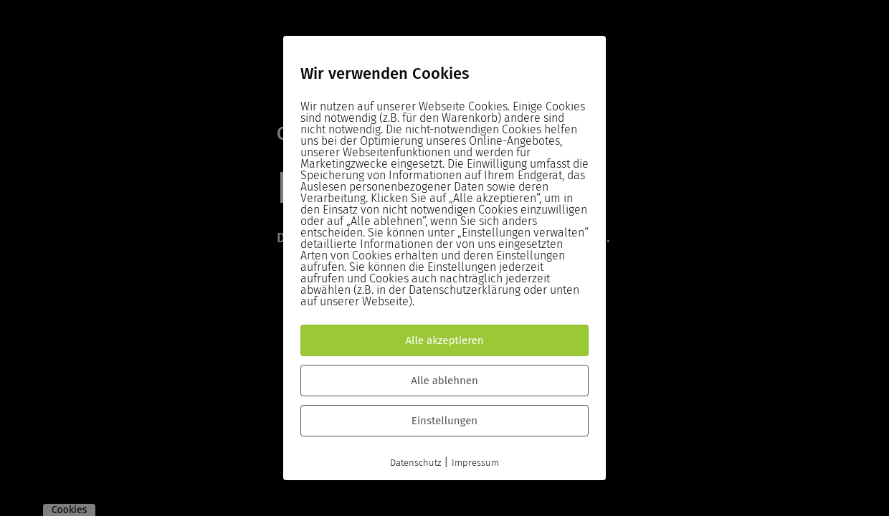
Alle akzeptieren (445, 340)
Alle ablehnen (444, 380)
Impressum (475, 462)
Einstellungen (444, 420)
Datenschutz (415, 462)
